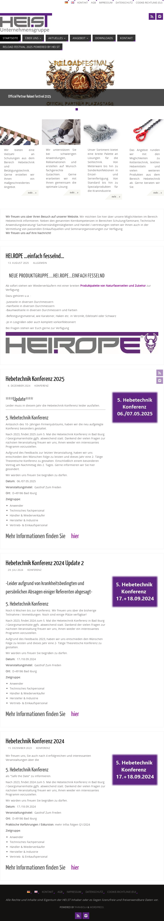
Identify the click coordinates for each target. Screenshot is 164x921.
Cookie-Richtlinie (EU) (148, 2)
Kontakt (78, 2)
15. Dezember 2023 (20, 748)
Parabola (81, 907)
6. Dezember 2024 (19, 385)
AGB (89, 2)
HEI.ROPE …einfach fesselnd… (35, 256)
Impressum (103, 2)
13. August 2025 (18, 262)
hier (75, 536)
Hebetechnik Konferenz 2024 (35, 741)
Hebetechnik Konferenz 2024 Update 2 (45, 563)
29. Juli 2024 (15, 569)
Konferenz (41, 385)
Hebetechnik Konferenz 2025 (35, 378)
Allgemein (40, 262)
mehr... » (32, 192)
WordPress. (97, 907)
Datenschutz (122, 2)
